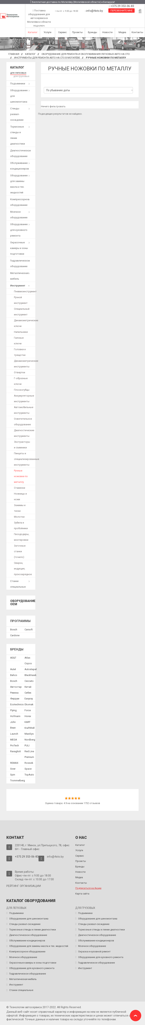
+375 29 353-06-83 (122, 6)
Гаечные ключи (19, 340)
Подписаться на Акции (88, 888)
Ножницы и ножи (20, 496)
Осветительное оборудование (23, 421)
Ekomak (29, 704)
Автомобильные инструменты (23, 410)
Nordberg (30, 739)
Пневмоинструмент (25, 291)
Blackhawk (30, 675)
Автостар (16, 686)
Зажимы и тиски (19, 508)
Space (28, 768)
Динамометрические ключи (26, 323)
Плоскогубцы (21, 389)
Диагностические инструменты (24, 433)
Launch (14, 733)
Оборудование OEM (22, 602)
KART (27, 722)
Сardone (14, 635)
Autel (13, 669)
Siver (12, 768)
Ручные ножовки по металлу (21, 476)
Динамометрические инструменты (26, 363)
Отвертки (19, 372)
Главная (13, 54)
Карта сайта (82, 893)
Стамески (19, 487)
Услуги (47, 32)
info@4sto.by (94, 10)
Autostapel (31, 669)
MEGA (13, 739)
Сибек (28, 692)
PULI (27, 745)
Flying (13, 710)
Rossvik (29, 762)
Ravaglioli (15, 751)
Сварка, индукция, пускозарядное (23, 568)
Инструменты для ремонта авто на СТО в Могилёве (47, 57)
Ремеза (14, 692)
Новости (107, 32)
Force (28, 710)
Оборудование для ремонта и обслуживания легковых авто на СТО (86, 54)
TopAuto (29, 774)
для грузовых (21, 76)
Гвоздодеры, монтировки (21, 537)
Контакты (137, 32)
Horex (28, 716)
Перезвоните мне (121, 10)
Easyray (29, 698)
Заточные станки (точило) (19, 551)
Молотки (19, 516)
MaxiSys (29, 733)
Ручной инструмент (21, 300)
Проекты (77, 32)
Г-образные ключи (21, 381)
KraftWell (30, 727)
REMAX (14, 762)
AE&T (13, 657)
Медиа (122, 32)
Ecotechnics (17, 704)
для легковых (18, 72)
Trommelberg (17, 780)
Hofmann (15, 716)
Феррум (14, 698)
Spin (12, 774)
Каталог (32, 32)
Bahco (13, 675)
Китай (28, 686)
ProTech (14, 745)
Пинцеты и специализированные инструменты (26, 459)
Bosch (13, 629)
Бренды (92, 32)
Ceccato (29, 681)
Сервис (62, 32)
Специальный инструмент (21, 311)
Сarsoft (29, 629)
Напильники (21, 332)
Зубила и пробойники (21, 525)
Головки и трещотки (20, 352)
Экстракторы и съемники (22, 444)
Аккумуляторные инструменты (24, 398)
